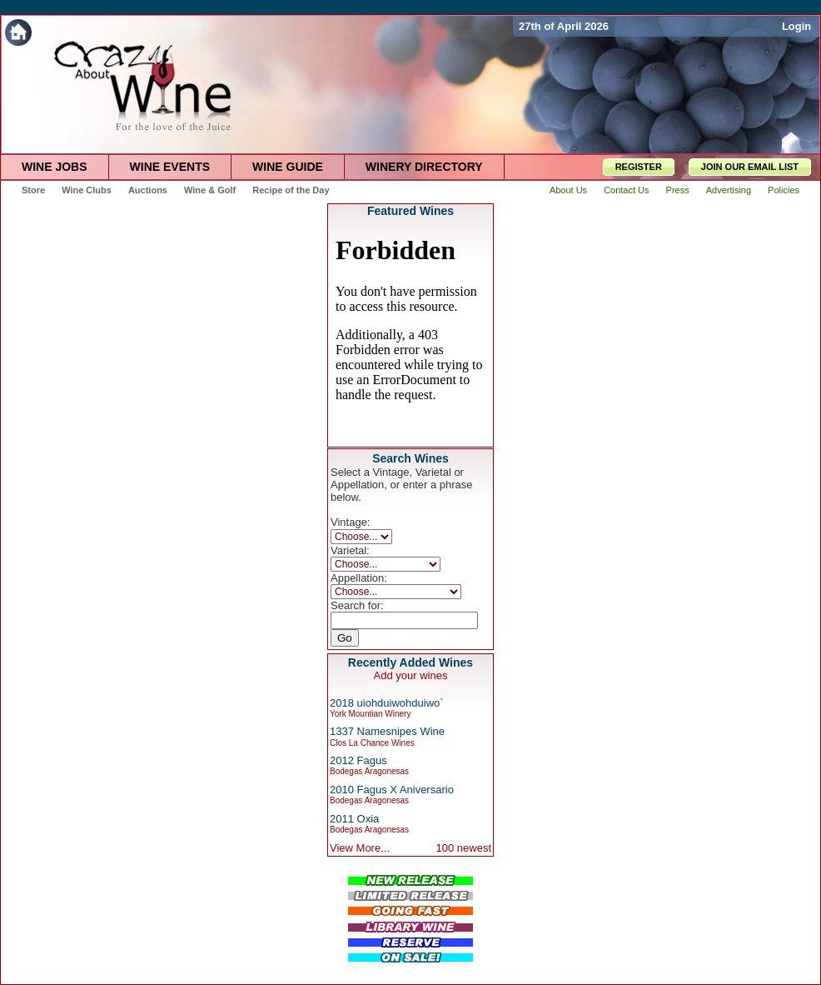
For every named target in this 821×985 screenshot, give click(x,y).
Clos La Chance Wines (372, 743)
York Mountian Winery (370, 713)
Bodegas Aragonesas (369, 771)
